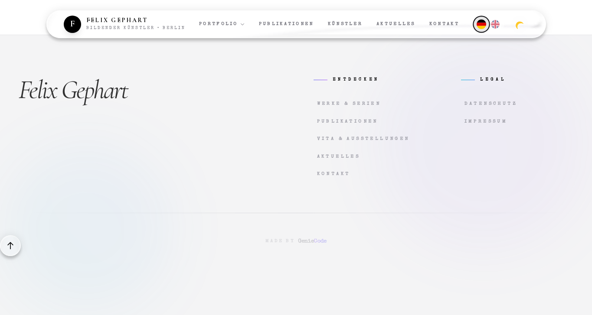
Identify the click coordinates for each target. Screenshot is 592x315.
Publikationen (286, 24)
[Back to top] (10, 245)
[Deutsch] (481, 24)
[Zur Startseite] (125, 24)
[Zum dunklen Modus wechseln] (519, 24)
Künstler (345, 24)
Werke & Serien (349, 103)
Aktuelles (395, 24)
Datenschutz (490, 103)
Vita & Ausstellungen (363, 138)
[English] (495, 24)
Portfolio (222, 24)
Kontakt (444, 24)
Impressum (486, 121)
